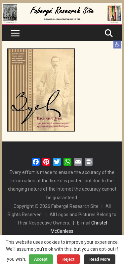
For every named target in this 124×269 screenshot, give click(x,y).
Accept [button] (41, 259)
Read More (99, 259)
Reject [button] (68, 259)
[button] (117, 44)
